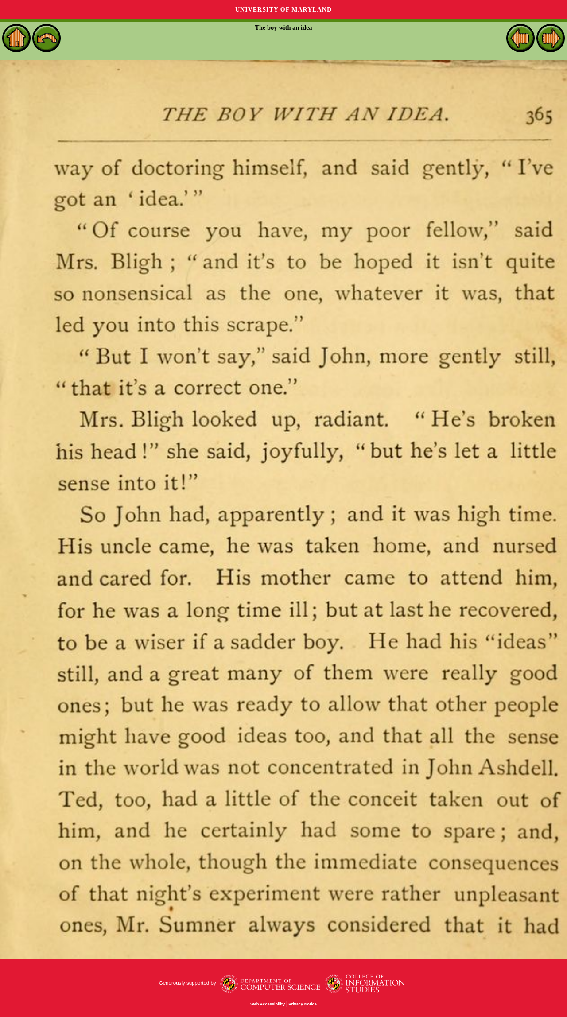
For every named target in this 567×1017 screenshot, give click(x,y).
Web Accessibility (267, 1004)
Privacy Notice (302, 1004)
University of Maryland (283, 9)
